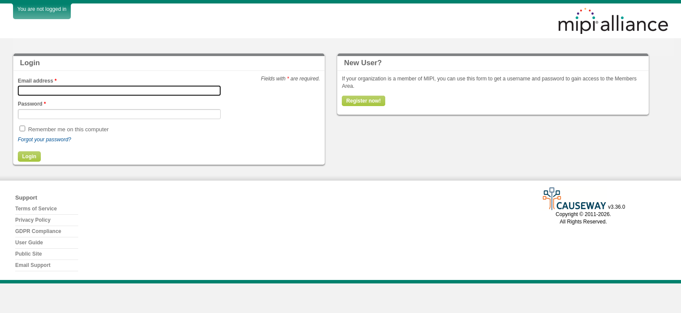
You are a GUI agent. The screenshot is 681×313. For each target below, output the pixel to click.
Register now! (363, 101)
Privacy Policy (32, 220)
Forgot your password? (44, 140)
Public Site (28, 254)
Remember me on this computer (68, 129)
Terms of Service (36, 209)
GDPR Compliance (38, 231)
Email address (37, 81)
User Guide (29, 243)
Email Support (32, 265)
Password (32, 104)
